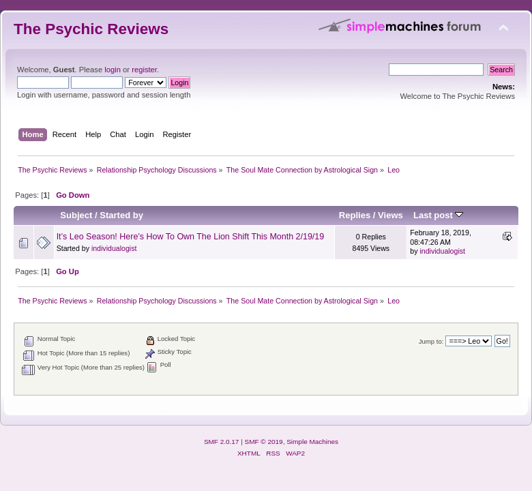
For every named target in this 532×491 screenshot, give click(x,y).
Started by (121, 215)
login (112, 69)
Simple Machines (312, 441)
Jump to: (431, 341)
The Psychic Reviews (91, 29)
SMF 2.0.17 (221, 441)
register (144, 69)
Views (390, 215)
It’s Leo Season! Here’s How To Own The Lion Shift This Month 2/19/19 (191, 236)
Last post (438, 215)
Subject (76, 215)
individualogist (114, 248)
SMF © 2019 (264, 441)
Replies (354, 215)
